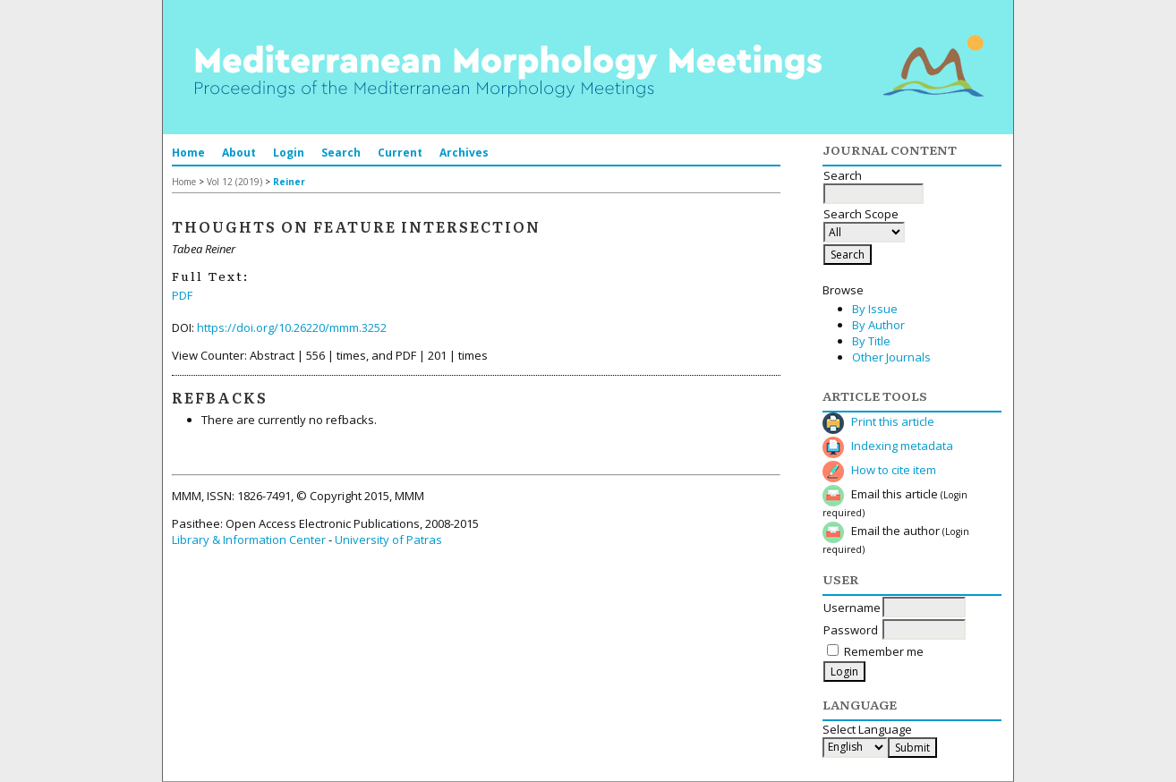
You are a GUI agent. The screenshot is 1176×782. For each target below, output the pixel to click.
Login (288, 152)
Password (850, 630)
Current (400, 152)
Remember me (884, 651)
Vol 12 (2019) (234, 181)
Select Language (867, 729)
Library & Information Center (249, 539)
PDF (182, 295)
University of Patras (388, 539)
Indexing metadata (902, 446)
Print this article (892, 421)
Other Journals (891, 357)
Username (852, 607)
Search (341, 152)
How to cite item (893, 470)
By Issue (875, 309)
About (239, 152)
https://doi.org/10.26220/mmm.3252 (292, 327)
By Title (871, 341)
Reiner (289, 181)
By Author (878, 325)
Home (188, 152)
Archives (464, 152)
